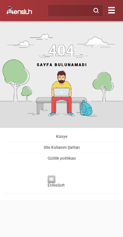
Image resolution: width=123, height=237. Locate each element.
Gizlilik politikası (62, 158)
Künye (61, 137)
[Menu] (111, 10)
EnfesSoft (55, 182)
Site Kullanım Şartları (62, 147)
